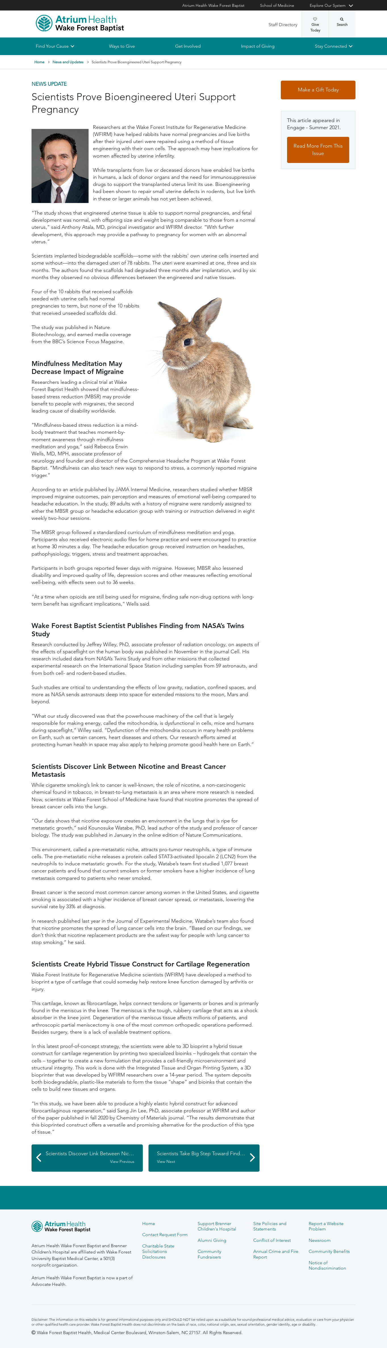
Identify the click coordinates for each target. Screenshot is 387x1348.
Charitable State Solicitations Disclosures (158, 1251)
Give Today (315, 25)
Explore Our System (328, 5)
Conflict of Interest (272, 1240)
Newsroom (320, 1240)
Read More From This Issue (318, 150)
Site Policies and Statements (269, 1226)
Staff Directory (283, 24)
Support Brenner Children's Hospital (217, 1226)
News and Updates (68, 62)
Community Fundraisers (209, 1254)
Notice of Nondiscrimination (327, 1265)
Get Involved (188, 46)
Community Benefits (329, 1251)
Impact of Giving (258, 46)
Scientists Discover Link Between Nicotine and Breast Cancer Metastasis (94, 1157)
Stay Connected (331, 46)
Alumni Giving (212, 1240)
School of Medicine (277, 5)
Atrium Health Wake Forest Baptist (213, 5)
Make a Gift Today (318, 90)
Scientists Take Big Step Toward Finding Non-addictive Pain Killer (208, 1157)
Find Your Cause (52, 46)
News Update (49, 84)
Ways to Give (122, 46)
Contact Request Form (165, 1234)
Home (39, 62)
